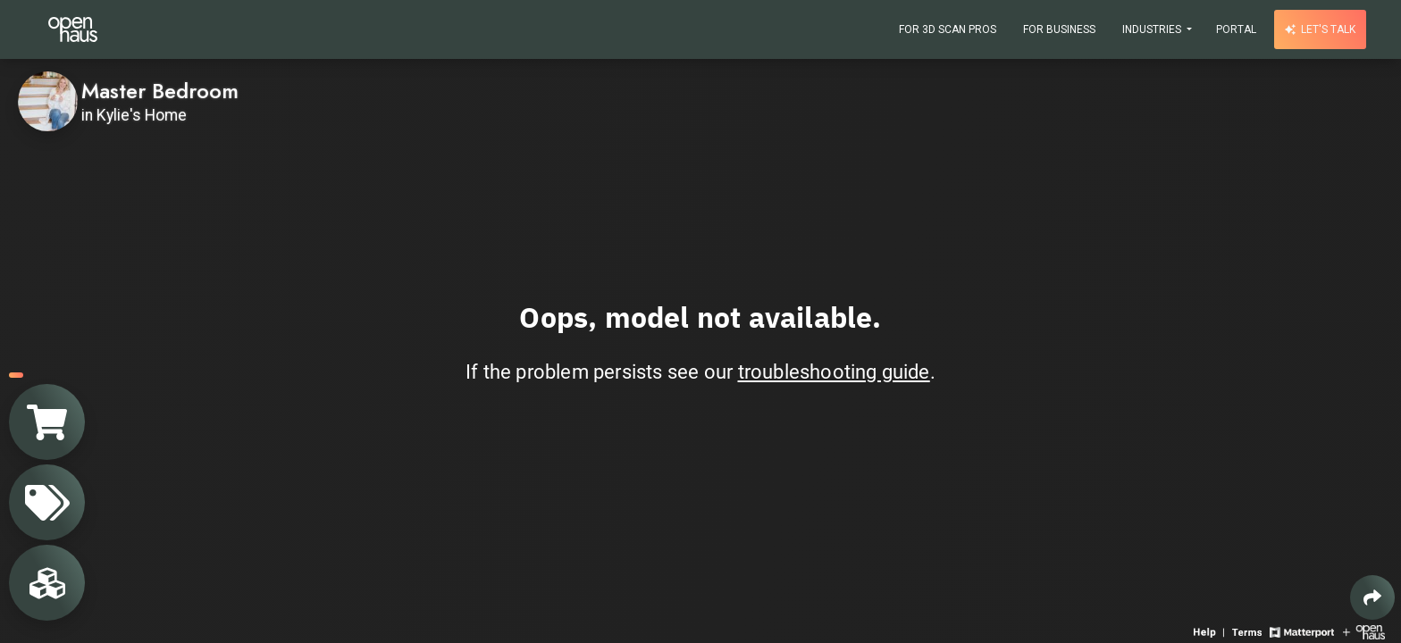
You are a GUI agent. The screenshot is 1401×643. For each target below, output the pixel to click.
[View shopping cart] (47, 422)
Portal (1236, 29)
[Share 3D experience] (1372, 597)
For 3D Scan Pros (947, 29)
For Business (1059, 29)
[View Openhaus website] (1364, 630)
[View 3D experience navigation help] (1211, 630)
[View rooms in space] (47, 583)
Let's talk (1320, 29)
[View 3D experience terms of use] (1248, 630)
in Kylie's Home (134, 115)
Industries (1153, 29)
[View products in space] (47, 502)
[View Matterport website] (1301, 630)
